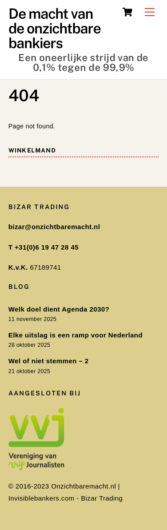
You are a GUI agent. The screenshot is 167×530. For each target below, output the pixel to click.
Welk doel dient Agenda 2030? (59, 309)
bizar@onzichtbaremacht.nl (54, 226)
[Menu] (150, 12)
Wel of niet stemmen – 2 (48, 361)
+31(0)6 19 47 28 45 (47, 247)
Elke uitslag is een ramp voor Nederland (75, 335)
